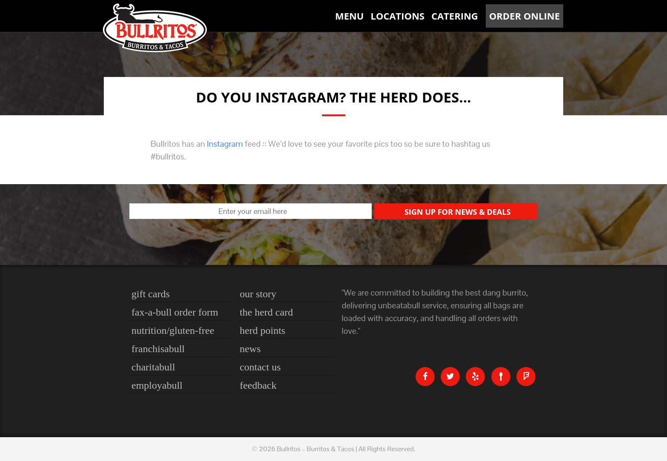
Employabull (156, 385)
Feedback (257, 385)
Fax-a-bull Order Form (174, 312)
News (249, 348)
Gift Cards (150, 293)
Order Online (524, 15)
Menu (349, 15)
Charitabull (153, 367)
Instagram (225, 143)
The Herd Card (266, 312)
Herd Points (262, 330)
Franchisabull (158, 348)
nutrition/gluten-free (172, 330)
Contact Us (260, 367)
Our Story (257, 293)
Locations (398, 15)
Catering (454, 15)
